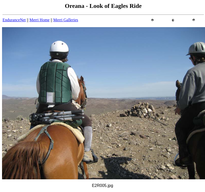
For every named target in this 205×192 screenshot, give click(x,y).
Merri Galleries (65, 20)
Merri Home (39, 20)
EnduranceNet (14, 20)
